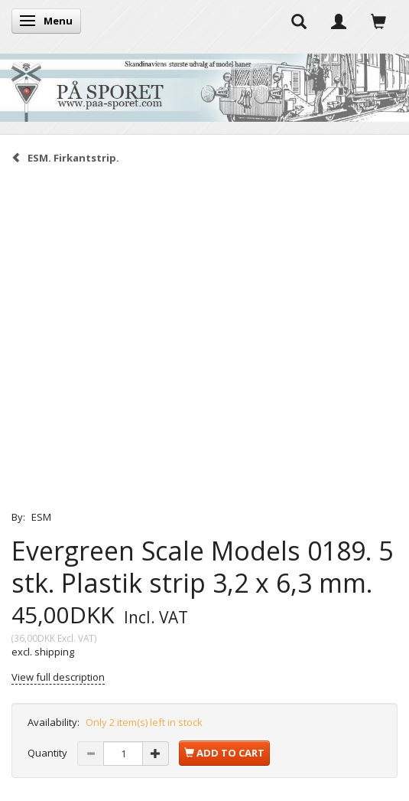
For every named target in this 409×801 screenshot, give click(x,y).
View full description (58, 677)
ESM (41, 517)
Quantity (49, 753)
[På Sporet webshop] (204, 84)
